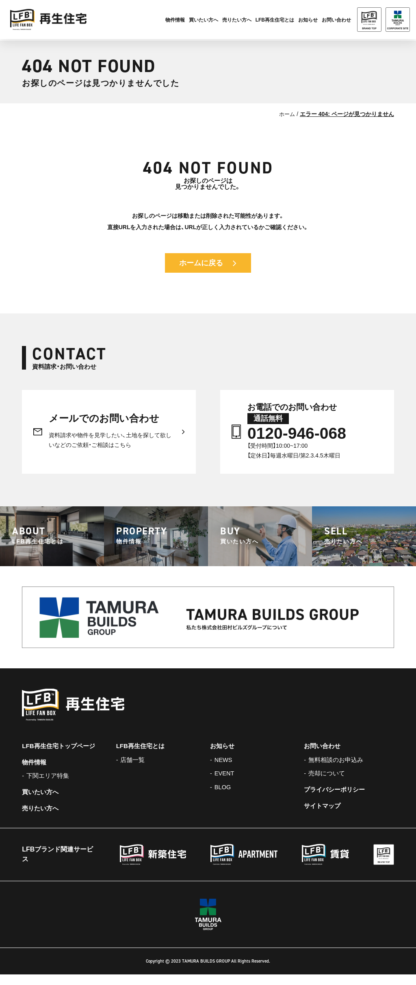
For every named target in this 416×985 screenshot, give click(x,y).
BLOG (223, 798)
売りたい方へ (236, 21)
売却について (328, 784)
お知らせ (308, 21)
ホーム (286, 114)
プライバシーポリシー (336, 800)
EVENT (225, 784)
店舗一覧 (134, 769)
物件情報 (175, 21)
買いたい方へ (203, 21)
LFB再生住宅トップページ (61, 755)
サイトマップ (323, 816)
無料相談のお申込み (338, 769)
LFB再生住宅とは (275, 21)
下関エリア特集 (49, 786)
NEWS (224, 769)
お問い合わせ (323, 755)
